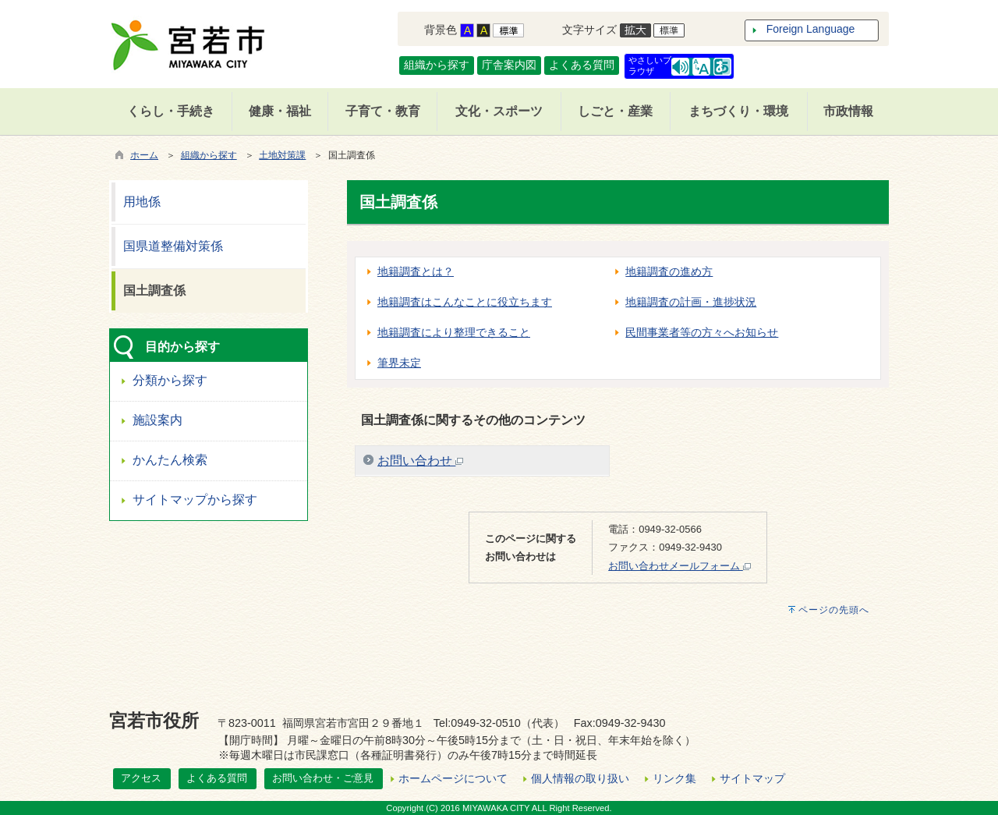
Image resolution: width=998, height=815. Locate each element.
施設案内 (157, 420)
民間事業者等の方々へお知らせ (701, 332)
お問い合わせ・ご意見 (322, 778)
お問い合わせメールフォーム (679, 566)
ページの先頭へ (833, 610)
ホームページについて (453, 778)
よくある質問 (581, 64)
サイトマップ (752, 778)
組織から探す (436, 64)
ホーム (144, 155)
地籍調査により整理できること (453, 332)
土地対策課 (282, 155)
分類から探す (170, 380)
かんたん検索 (170, 459)
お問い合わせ (420, 460)
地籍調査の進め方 (669, 271)
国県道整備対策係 (173, 246)
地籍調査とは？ (415, 271)
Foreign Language (810, 29)
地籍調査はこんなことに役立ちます (464, 302)
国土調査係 (154, 290)
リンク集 (674, 778)
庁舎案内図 (509, 64)
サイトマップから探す (195, 499)
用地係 (142, 201)
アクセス (141, 778)
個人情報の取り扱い (580, 778)
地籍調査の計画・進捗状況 (690, 302)
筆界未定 (399, 362)
